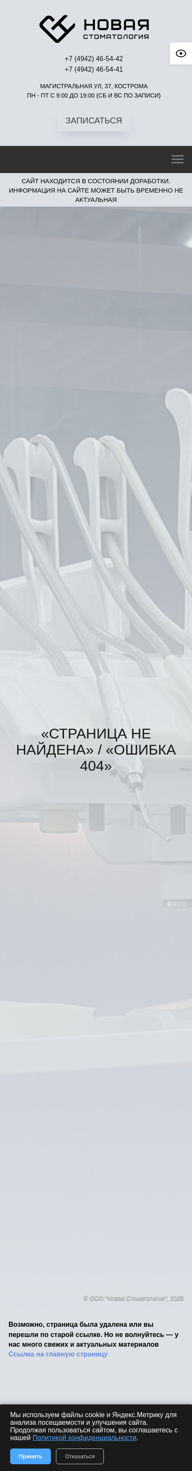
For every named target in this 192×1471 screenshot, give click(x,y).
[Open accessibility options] (181, 53)
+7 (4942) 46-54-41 (94, 69)
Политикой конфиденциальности (84, 1437)
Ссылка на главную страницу (58, 1354)
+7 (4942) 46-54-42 (94, 58)
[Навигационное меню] (178, 159)
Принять (30, 1456)
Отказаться (80, 1456)
